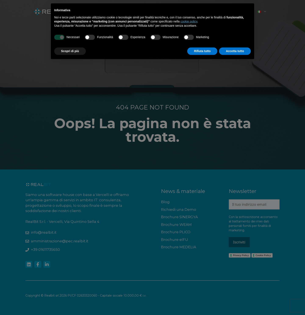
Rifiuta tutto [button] (202, 51)
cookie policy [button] (188, 21)
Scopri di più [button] (70, 51)
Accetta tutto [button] (235, 51)
